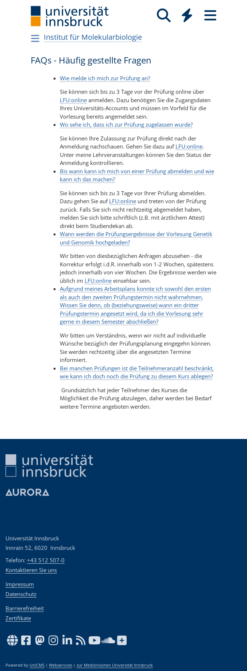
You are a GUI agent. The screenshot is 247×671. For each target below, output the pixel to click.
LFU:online (73, 100)
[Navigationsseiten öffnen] (35, 38)
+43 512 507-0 (46, 560)
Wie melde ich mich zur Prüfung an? (105, 78)
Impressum (19, 584)
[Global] (187, 16)
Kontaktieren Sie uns (31, 570)
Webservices (60, 665)
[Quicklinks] (187, 15)
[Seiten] (210, 15)
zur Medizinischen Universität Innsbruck (115, 665)
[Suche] (163, 15)
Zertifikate (18, 618)
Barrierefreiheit (24, 608)
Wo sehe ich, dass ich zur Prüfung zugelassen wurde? (126, 124)
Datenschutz (20, 594)
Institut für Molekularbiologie (93, 37)
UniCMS (37, 665)
